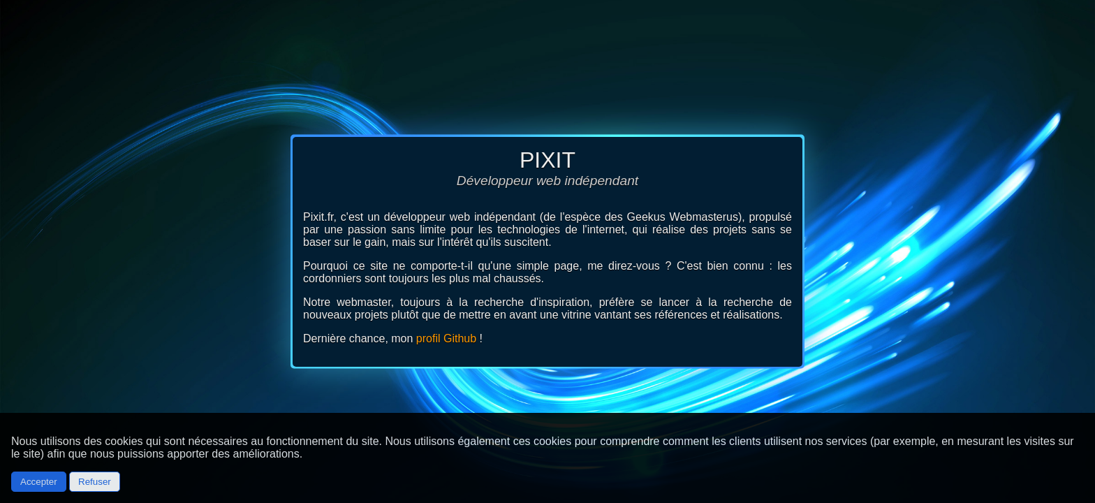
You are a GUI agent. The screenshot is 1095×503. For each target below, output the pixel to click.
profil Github (446, 338)
